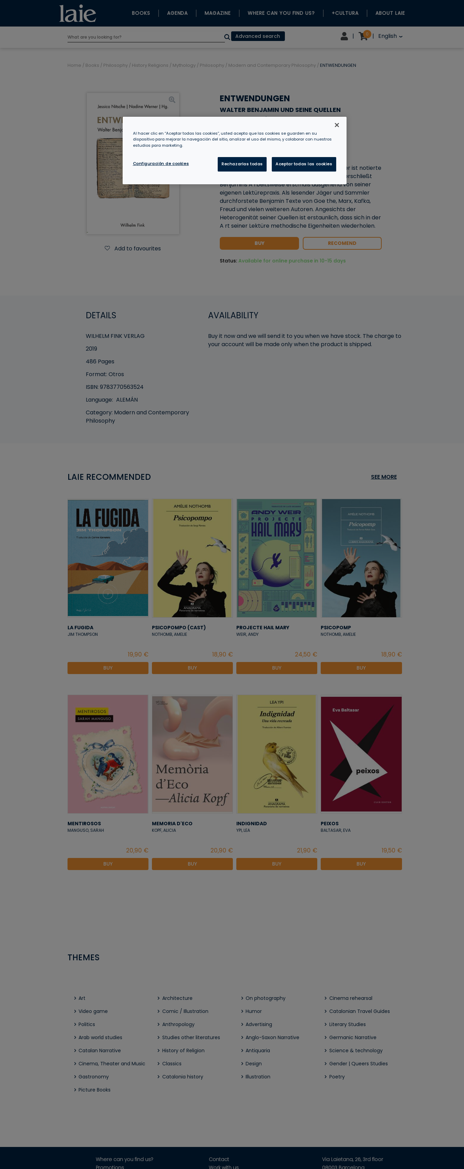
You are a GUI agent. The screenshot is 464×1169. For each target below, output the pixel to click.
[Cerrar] (336, 125)
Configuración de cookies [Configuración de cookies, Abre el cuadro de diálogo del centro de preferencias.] (161, 163)
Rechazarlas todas (242, 164)
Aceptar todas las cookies (304, 164)
